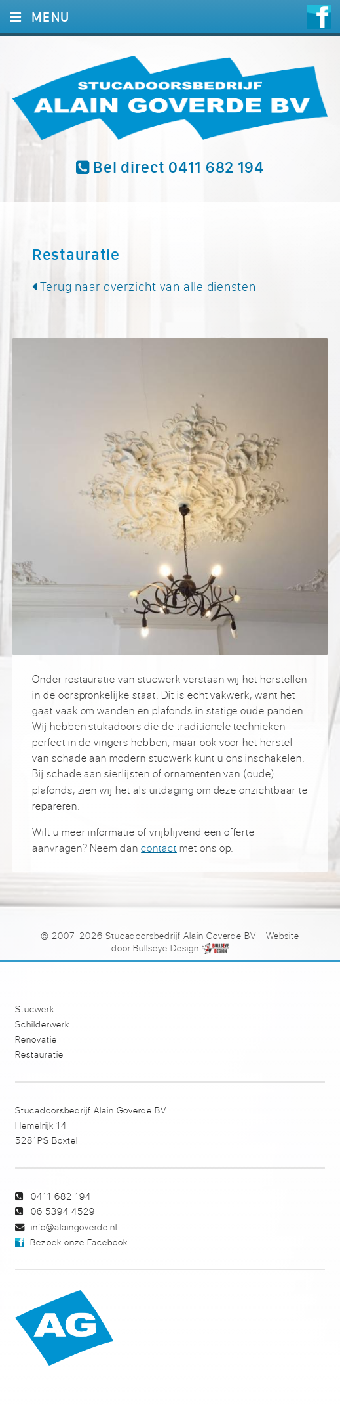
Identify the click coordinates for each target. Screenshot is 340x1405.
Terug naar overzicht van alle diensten (144, 286)
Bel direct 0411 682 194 (170, 167)
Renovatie (36, 1039)
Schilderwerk (42, 1024)
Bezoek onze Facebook (78, 1242)
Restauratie (39, 1054)
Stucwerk (34, 1009)
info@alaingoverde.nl (74, 1227)
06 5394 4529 (63, 1211)
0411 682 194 (61, 1196)
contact (159, 847)
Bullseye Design (165, 948)
